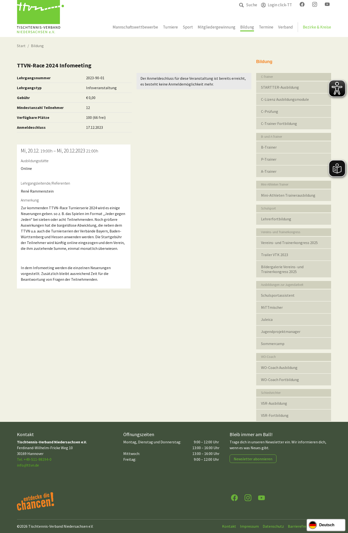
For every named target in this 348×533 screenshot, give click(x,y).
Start (21, 45)
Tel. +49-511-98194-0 (34, 459)
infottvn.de (28, 465)
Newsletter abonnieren (253, 458)
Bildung (37, 45)
